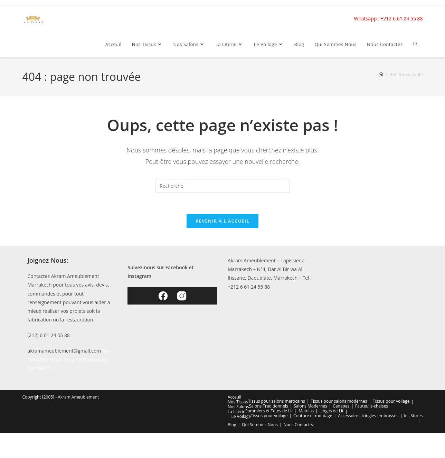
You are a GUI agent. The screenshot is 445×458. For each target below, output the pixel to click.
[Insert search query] (222, 186)
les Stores (413, 416)
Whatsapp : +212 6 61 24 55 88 (388, 18)
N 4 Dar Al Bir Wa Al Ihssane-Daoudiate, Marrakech (68, 359)
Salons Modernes (310, 406)
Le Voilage (240, 416)
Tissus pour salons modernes (339, 401)
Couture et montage (312, 416)
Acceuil (234, 397)
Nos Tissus (238, 402)
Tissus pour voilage (391, 401)
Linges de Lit (332, 411)
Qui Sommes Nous (260, 425)
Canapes (341, 406)
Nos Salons (238, 407)
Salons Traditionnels (268, 406)
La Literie (236, 411)
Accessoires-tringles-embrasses (368, 416)
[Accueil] (381, 74)
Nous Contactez (298, 425)
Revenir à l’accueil (222, 221)
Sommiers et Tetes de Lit (269, 411)
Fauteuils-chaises (371, 406)
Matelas (306, 411)
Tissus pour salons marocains (276, 401)
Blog (232, 425)
